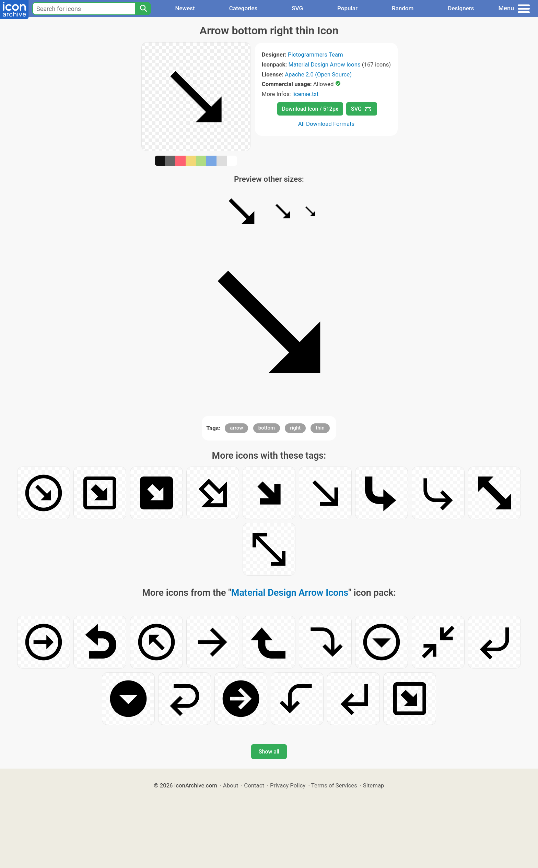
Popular (347, 8)
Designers (461, 8)
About (230, 785)
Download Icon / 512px (310, 109)
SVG (297, 8)
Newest (185, 8)
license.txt (305, 94)
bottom (266, 428)
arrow (236, 428)
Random (402, 8)
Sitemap (373, 785)
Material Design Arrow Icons (324, 64)
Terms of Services (334, 785)
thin (320, 428)
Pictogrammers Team (315, 54)
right (295, 428)
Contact (254, 785)
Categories (243, 8)
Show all (269, 751)
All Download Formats (326, 123)
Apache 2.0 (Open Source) (318, 74)
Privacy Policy (287, 785)
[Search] (143, 8)
